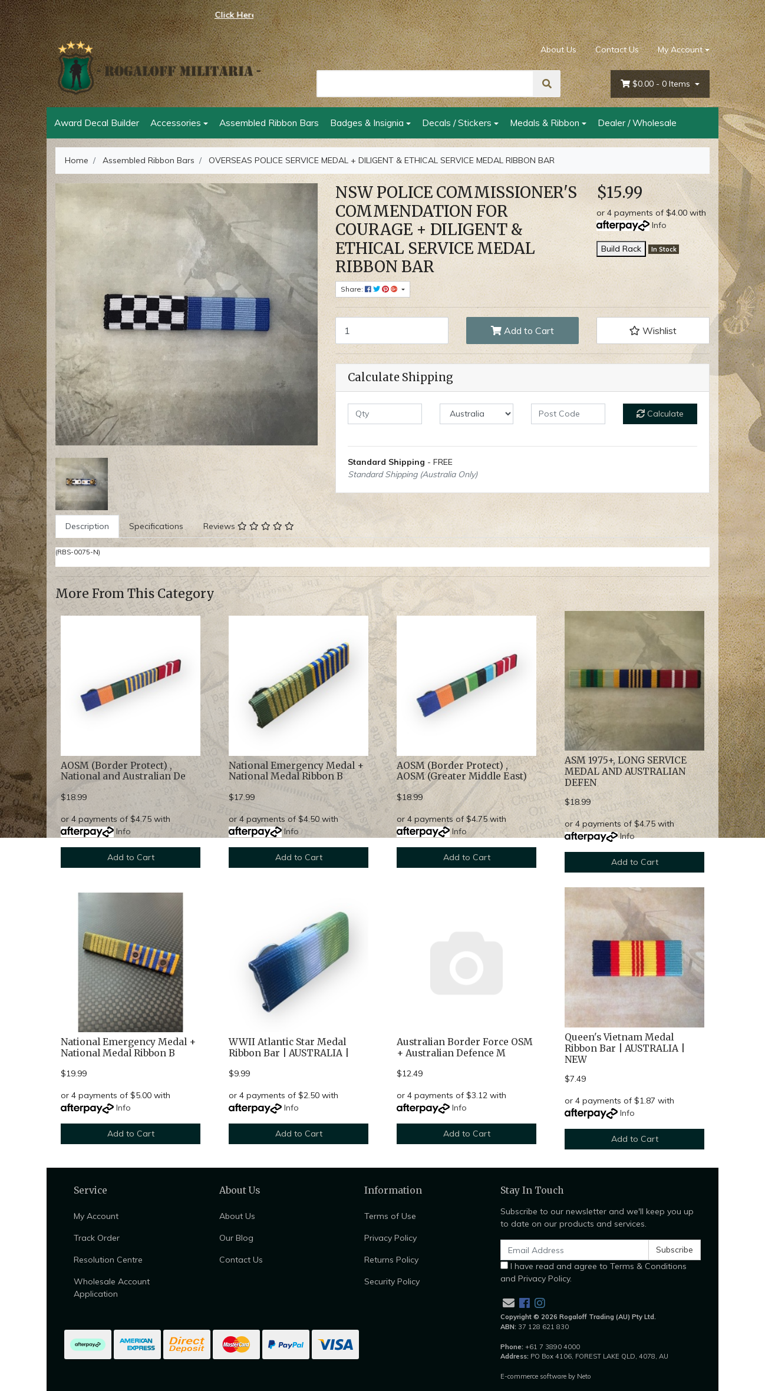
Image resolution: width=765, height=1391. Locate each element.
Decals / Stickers (457, 122)
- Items (657, 84)
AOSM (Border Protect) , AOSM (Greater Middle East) (462, 771)
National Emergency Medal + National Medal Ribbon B (296, 771)
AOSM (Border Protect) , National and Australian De (123, 771)
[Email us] (509, 1303)
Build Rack (621, 248)
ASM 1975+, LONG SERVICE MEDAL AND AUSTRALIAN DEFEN (626, 771)
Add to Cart (522, 330)
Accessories (175, 122)
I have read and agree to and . (593, 1272)
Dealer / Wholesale (637, 122)
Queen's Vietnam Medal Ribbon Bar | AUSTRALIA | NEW (625, 1048)
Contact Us (617, 49)
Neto (584, 1376)
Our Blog (236, 1238)
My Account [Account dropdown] (680, 49)
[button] (653, 330)
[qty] (385, 414)
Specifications (156, 526)
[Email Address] (574, 1250)
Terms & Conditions (648, 1266)
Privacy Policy (390, 1238)
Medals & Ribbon (544, 122)
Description (87, 526)
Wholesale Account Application (112, 1287)
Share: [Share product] (370, 289)
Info (659, 225)
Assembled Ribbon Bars (269, 122)
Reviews (248, 526)
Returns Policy (391, 1259)
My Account (96, 1216)
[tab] (87, 526)
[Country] (477, 414)
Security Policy (392, 1281)
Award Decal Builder (96, 122)
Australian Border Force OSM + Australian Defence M (465, 1047)
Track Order (97, 1238)
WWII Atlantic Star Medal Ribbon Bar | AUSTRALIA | (289, 1047)
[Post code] (568, 414)
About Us (558, 49)
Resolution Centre (108, 1259)
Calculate (660, 413)
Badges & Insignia (367, 122)
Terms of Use (390, 1216)
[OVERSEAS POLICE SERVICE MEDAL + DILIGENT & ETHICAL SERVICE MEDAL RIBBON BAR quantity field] (392, 330)
